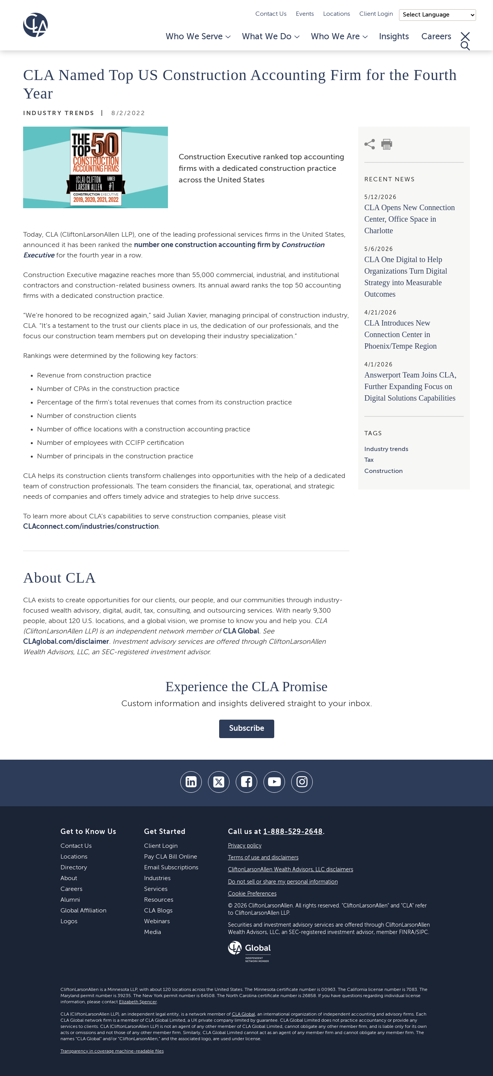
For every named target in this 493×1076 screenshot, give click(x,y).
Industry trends (386, 449)
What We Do (270, 37)
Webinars (157, 922)
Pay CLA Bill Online (170, 857)
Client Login (376, 14)
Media (152, 932)
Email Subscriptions (171, 868)
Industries (157, 879)
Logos (68, 922)
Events (305, 14)
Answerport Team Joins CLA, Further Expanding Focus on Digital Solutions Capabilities (410, 386)
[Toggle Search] (465, 41)
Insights (394, 37)
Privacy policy (245, 846)
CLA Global (241, 631)
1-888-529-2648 (293, 832)
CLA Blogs (158, 911)
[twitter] (219, 782)
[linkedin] (191, 782)
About (68, 879)
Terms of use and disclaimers (263, 857)
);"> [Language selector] (437, 15)
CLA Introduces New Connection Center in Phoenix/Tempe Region (400, 334)
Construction (383, 471)
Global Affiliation (83, 911)
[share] (369, 144)
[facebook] (246, 782)
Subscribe (246, 729)
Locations (336, 14)
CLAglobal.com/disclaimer (66, 641)
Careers (436, 37)
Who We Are (339, 37)
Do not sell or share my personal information (283, 882)
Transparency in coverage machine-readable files (112, 1051)
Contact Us (271, 14)
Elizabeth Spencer (138, 1002)
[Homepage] (35, 25)
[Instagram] (302, 782)
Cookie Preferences (252, 894)
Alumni (70, 900)
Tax (369, 460)
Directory (73, 868)
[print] (386, 144)
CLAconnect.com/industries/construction (91, 526)
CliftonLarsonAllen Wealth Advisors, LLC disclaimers (290, 869)
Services (156, 889)
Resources (158, 900)
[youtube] (274, 782)
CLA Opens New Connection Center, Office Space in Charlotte (409, 219)
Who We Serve (198, 37)
